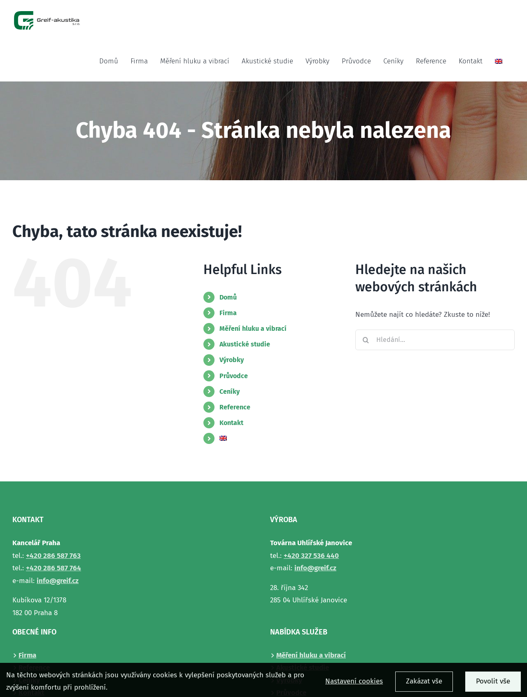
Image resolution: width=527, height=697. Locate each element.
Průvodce (233, 376)
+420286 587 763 (53, 555)
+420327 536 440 (311, 555)
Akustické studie (244, 344)
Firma (228, 313)
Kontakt (231, 423)
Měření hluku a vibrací (253, 328)
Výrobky (231, 360)
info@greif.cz (58, 580)
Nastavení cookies (354, 684)
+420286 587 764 (53, 568)
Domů (228, 297)
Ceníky (229, 391)
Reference (234, 407)
